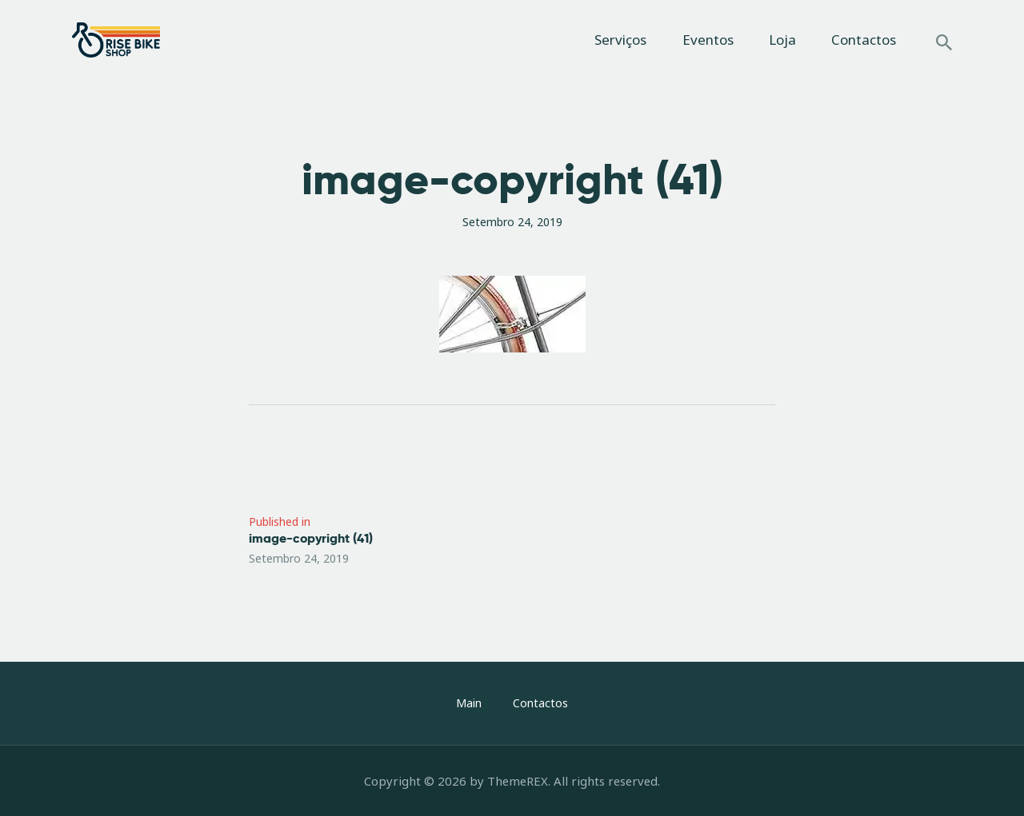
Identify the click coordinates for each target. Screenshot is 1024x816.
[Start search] (944, 42)
